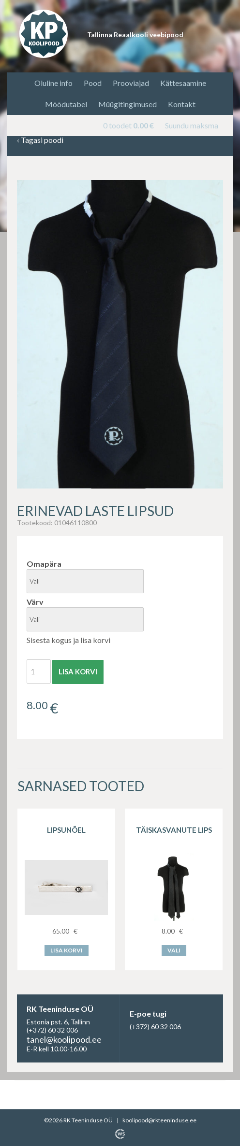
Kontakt (181, 104)
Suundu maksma (191, 125)
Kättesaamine (183, 82)
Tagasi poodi (40, 140)
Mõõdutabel (66, 104)
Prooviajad (131, 82)
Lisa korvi (78, 671)
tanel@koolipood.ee (64, 1039)
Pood (93, 82)
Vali (173, 950)
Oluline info (53, 82)
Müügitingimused (127, 104)
